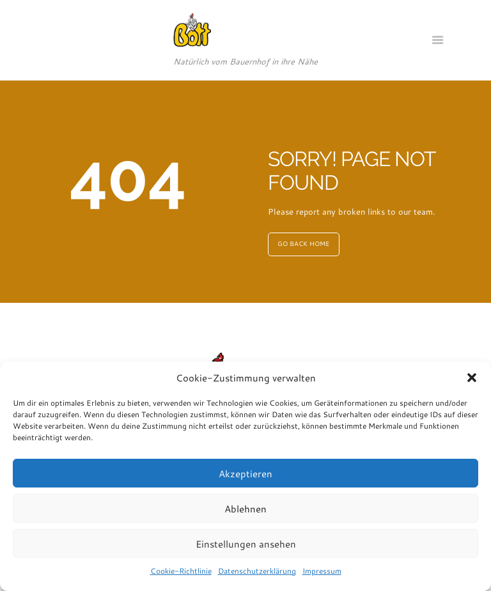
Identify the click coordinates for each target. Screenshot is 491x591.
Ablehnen (245, 508)
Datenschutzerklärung (257, 570)
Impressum (321, 570)
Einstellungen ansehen (246, 543)
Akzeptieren (245, 473)
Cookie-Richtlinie (181, 570)
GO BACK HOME (303, 244)
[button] (471, 377)
